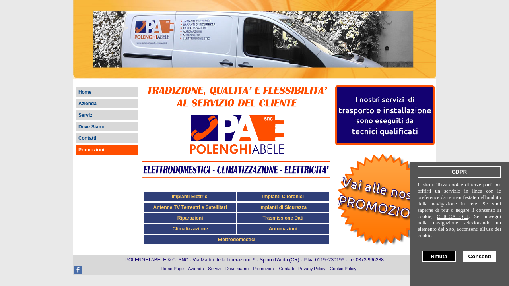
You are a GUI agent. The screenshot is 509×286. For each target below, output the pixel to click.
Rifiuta (439, 256)
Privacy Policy (311, 268)
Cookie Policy (343, 268)
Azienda (87, 103)
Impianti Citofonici (283, 196)
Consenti (479, 256)
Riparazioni (190, 218)
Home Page (172, 268)
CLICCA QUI (452, 216)
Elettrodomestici (236, 239)
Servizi (86, 115)
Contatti (87, 138)
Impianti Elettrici (189, 196)
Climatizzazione (190, 229)
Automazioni (283, 229)
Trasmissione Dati (282, 218)
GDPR (459, 172)
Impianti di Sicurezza (283, 207)
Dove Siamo (92, 126)
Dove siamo (237, 268)
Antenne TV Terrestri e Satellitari (190, 207)
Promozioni (91, 150)
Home (84, 92)
